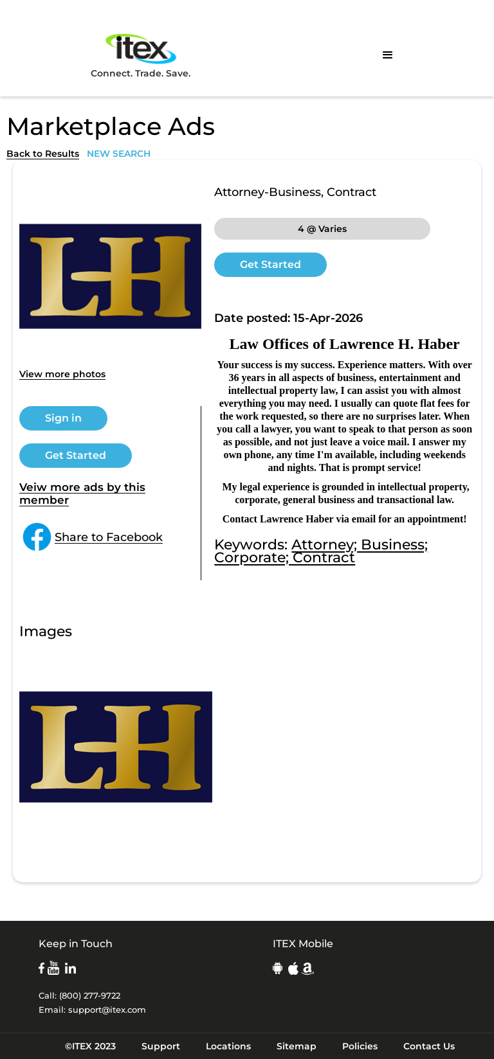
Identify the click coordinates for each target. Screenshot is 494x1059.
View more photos (62, 374)
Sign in (63, 418)
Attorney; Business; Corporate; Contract (321, 551)
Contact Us (429, 1046)
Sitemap (296, 1046)
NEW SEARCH (119, 153)
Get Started (75, 455)
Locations (228, 1046)
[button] (387, 55)
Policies (360, 1046)
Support (161, 1046)
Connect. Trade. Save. (140, 55)
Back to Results (42, 153)
